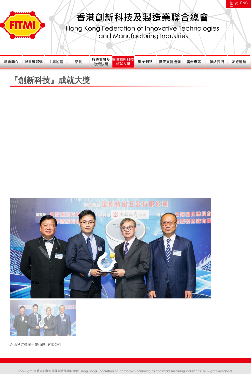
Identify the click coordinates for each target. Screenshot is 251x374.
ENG (244, 3)
